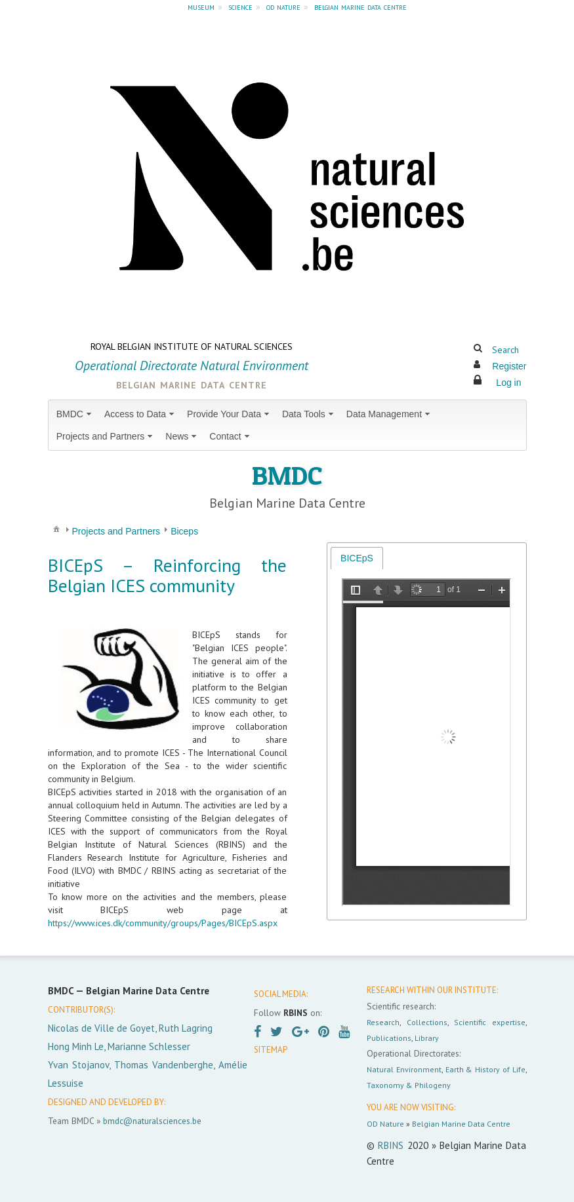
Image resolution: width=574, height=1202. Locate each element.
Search (505, 350)
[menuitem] (75, 414)
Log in (508, 382)
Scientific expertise (489, 1022)
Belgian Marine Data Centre (461, 1124)
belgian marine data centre (360, 6)
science (240, 6)
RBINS (390, 1145)
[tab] (357, 558)
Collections (427, 1022)
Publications (389, 1038)
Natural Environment (404, 1069)
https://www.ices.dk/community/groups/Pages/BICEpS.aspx (162, 923)
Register (509, 366)
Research (383, 1022)
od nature (283, 6)
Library (427, 1038)
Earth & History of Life (485, 1069)
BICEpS (356, 558)
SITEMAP (270, 1049)
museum (201, 6)
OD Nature (385, 1124)
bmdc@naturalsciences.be (152, 1121)
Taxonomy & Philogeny (409, 1085)
